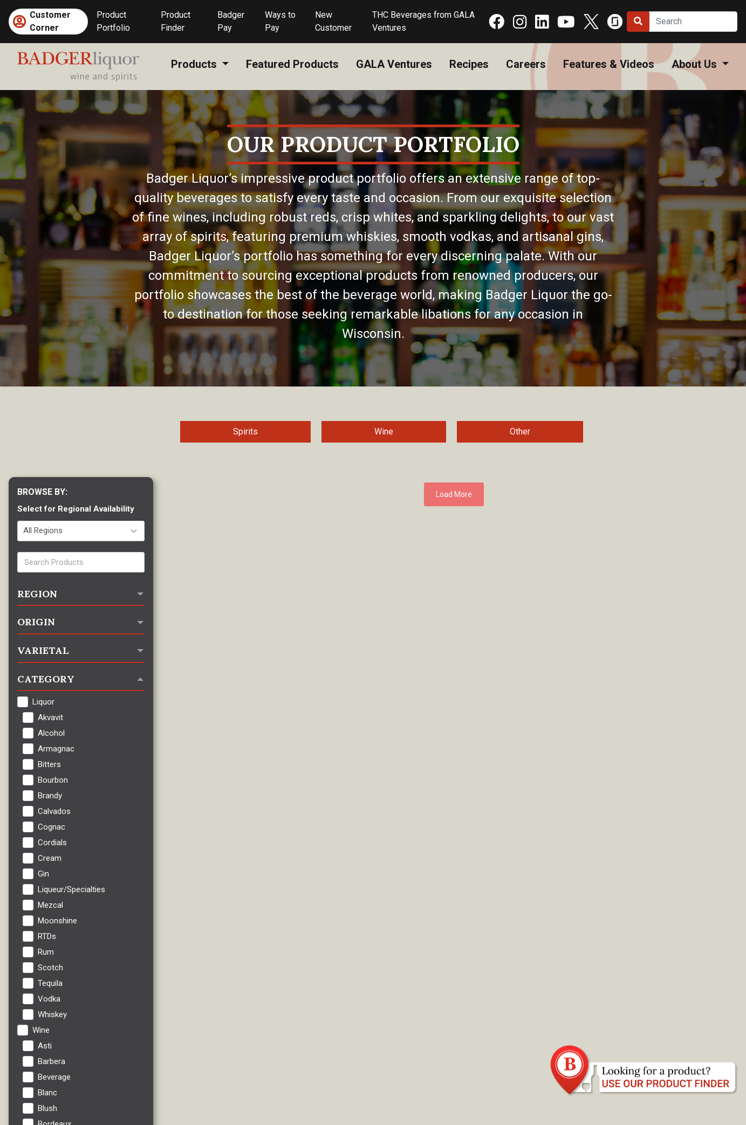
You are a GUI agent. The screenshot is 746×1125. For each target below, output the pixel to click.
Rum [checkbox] (46, 952)
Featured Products (292, 64)
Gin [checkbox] (43, 874)
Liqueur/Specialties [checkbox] (71, 889)
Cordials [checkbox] (52, 842)
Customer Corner (50, 21)
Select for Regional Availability (75, 509)
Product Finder (175, 21)
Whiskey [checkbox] (52, 1014)
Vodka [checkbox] (49, 999)
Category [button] (45, 679)
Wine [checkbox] (41, 1030)
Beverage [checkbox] (54, 1077)
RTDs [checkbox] (47, 936)
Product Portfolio (113, 21)
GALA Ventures (394, 64)
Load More (454, 494)
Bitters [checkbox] (49, 764)
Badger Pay (230, 21)
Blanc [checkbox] (47, 1093)
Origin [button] (36, 622)
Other (520, 431)
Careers (526, 64)
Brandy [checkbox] (50, 795)
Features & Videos (608, 64)
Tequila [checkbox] (50, 983)
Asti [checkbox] (45, 1046)
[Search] (693, 21)
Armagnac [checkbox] (56, 749)
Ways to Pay (280, 21)
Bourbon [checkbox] (53, 780)
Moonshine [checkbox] (57, 921)
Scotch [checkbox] (50, 967)
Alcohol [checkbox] (51, 733)
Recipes (469, 64)
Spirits (245, 431)
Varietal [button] (43, 650)
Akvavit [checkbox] (50, 717)
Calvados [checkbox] (54, 811)
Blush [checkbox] (47, 1108)
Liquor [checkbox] (43, 702)
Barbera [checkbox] (51, 1061)
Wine (383, 431)
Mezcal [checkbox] (50, 905)
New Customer (333, 21)
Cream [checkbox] (49, 858)
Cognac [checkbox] (51, 827)
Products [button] (195, 64)
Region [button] (37, 594)
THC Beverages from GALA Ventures (423, 21)
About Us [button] (696, 64)
